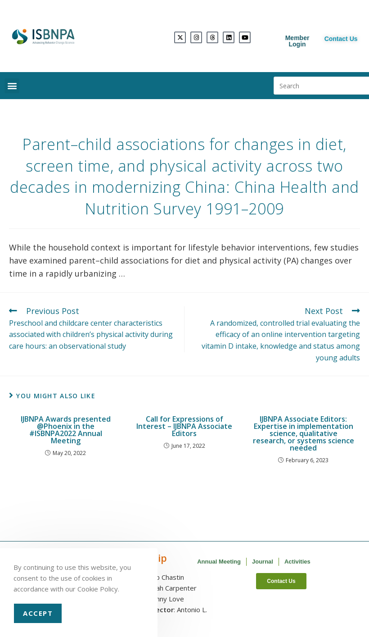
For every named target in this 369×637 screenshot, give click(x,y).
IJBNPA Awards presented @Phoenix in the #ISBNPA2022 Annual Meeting (66, 429)
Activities (297, 561)
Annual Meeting (219, 561)
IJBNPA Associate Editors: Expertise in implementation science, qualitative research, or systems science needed (303, 433)
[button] (11, 85)
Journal (262, 561)
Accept (38, 613)
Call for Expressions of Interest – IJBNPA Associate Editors (184, 426)
